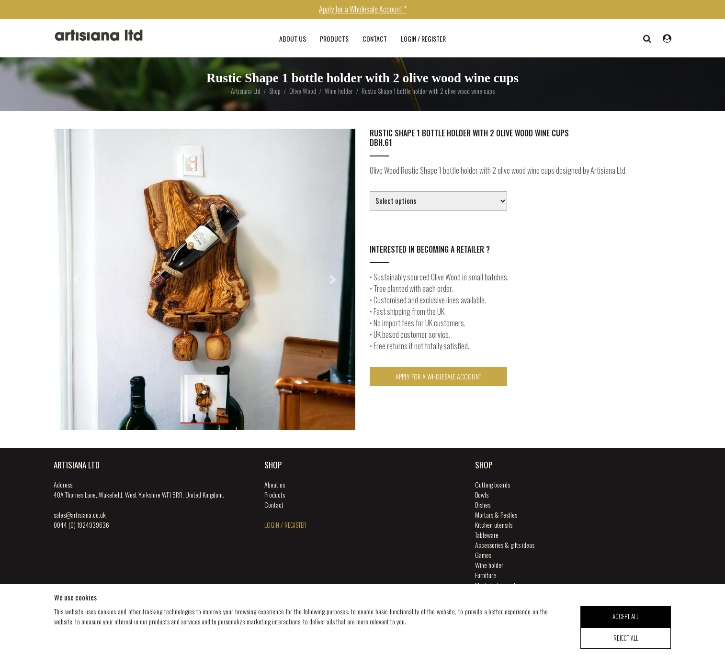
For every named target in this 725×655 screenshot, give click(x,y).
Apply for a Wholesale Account (438, 376)
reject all (625, 643)
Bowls (481, 494)
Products (334, 38)
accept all (625, 622)
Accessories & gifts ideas (504, 545)
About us (292, 38)
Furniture (485, 575)
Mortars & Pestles (496, 515)
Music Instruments (496, 585)
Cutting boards (492, 484)
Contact (374, 38)
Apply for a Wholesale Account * (363, 9)
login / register (423, 38)
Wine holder (489, 565)
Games (483, 555)
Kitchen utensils (493, 525)
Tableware (486, 535)
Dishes (482, 505)
